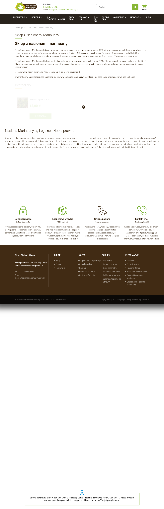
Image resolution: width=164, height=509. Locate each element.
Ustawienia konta (87, 272)
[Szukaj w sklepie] (115, 7)
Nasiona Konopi (134, 268)
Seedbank (131, 261)
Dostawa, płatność (111, 272)
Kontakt (82, 268)
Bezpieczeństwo (110, 268)
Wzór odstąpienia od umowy (112, 280)
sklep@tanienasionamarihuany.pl (63, 10)
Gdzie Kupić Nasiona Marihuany (136, 283)
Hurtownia (60, 268)
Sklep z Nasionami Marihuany (135, 276)
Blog (58, 261)
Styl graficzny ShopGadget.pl (113, 299)
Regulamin (108, 261)
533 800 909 (50, 7)
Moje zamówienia (87, 275)
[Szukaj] (135, 7)
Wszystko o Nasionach (137, 272)
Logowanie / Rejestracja (90, 261)
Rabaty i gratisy (110, 264)
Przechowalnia (85, 264)
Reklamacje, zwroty (111, 275)
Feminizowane (133, 264)
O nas (58, 264)
